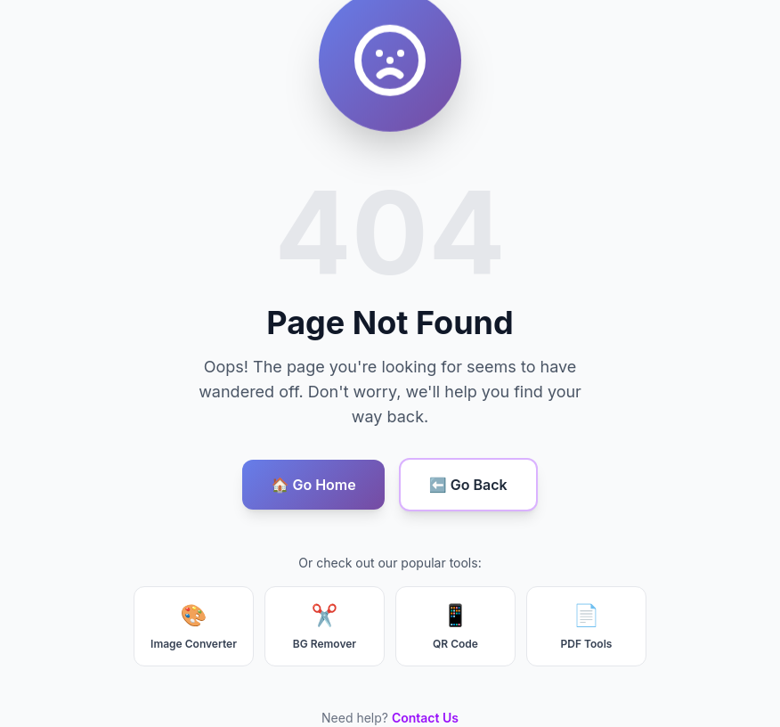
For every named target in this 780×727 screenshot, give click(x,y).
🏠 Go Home (313, 485)
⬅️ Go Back (468, 485)
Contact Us (425, 717)
